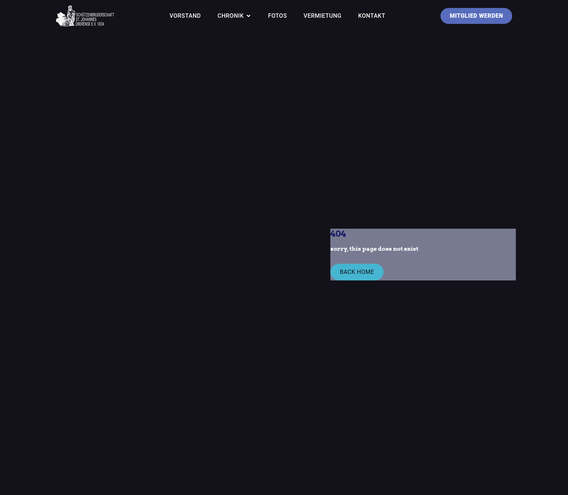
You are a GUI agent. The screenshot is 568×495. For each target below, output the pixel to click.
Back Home (357, 271)
